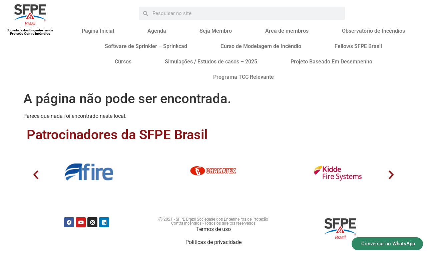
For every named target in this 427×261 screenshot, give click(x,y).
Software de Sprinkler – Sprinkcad (146, 46)
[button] (36, 174)
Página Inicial (98, 31)
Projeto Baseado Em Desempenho (331, 61)
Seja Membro (215, 31)
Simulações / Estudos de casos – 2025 (211, 61)
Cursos (123, 61)
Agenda (156, 31)
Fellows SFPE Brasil (358, 46)
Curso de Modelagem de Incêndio (261, 46)
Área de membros (287, 31)
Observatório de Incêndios (373, 31)
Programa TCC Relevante (243, 77)
